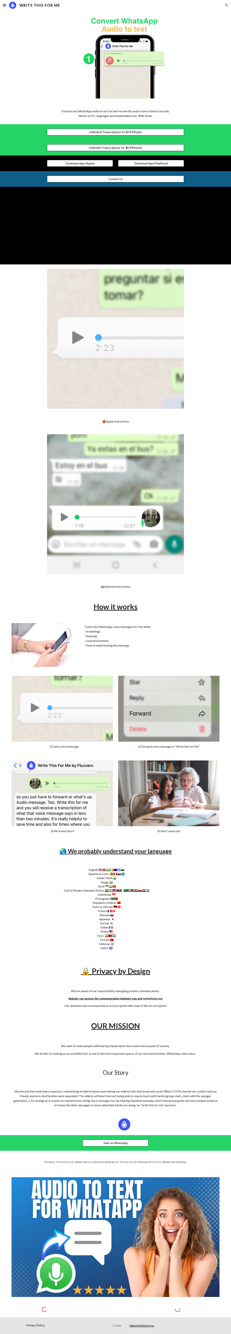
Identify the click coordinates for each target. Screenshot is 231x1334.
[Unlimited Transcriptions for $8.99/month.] (115, 148)
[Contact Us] (115, 179)
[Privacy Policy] (36, 1325)
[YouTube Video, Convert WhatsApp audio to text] (115, 225)
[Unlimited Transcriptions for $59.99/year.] (115, 132)
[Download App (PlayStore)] (151, 163)
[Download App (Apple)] (80, 163)
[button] (4, 5)
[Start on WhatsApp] (115, 1143)
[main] (115, 113)
